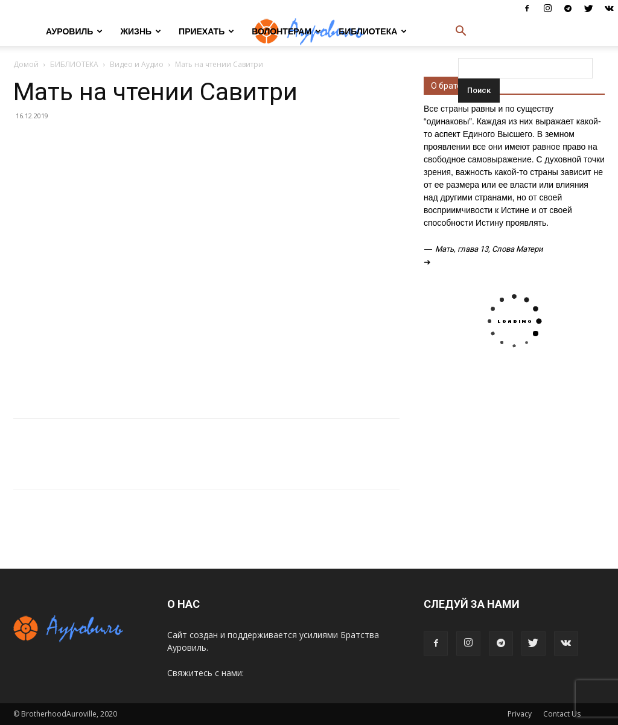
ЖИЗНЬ (140, 31)
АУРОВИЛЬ (74, 31)
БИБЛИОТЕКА (373, 31)
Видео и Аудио (137, 64)
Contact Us (562, 714)
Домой (26, 64)
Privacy (520, 714)
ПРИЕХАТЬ (206, 31)
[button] (460, 32)
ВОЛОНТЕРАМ (286, 31)
